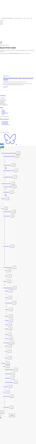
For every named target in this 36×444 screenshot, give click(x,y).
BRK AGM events (6, 192)
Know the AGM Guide (9, 162)
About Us (24, 18)
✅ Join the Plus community (9, 188)
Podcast (28, 18)
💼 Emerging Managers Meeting (10, 168)
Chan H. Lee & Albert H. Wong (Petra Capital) (14, 273)
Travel (6, 324)
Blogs (4, 366)
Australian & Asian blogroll (11, 384)
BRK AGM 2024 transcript (9, 181)
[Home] (0, 18)
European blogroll (10, 375)
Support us (5, 205)
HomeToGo (9, 326)
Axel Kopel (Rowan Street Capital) (11, 228)
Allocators (5, 281)
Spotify (8, 336)
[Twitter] (3, 144)
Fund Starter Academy (7, 196)
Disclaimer (3, 110)
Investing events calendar (9, 389)
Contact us (2, 97)
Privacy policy (4, 111)
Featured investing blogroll (11, 371)
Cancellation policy (5, 123)
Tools (6, 351)
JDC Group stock (10, 313)
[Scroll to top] (1, 147)
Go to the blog (7, 213)
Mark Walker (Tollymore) (9, 265)
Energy (6, 297)
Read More (5, 86)
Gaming (6, 328)
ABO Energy (9, 300)
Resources (2, 20)
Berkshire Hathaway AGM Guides (9, 156)
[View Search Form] (1, 23)
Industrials (7, 320)
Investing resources (7, 342)
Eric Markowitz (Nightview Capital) (11, 243)
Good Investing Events (7, 165)
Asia (6, 270)
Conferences (6, 386)
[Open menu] (1, 42)
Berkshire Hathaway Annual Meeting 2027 (7, 18)
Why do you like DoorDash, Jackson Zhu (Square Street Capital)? (18, 78)
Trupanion (9, 340)
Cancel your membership (5, 124)
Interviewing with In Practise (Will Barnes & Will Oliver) (16, 355)
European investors (7, 246)
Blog (31, 18)
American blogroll (10, 380)
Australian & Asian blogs (9, 382)
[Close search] (2, 412)
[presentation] (19, 64)
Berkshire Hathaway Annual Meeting (13, 360)
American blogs (8, 378)
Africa (6, 275)
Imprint (3, 109)
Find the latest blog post (8, 211)
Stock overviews (6, 407)
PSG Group (9, 295)
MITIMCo (7, 285)
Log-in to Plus (7, 189)
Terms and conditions (5, 122)
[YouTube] (0, 144)
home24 (8, 307)
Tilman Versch (6, 81)
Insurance (7, 338)
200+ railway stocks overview (10, 409)
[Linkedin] (2, 144)
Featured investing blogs (9, 369)
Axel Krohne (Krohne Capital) (12, 279)
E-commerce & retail (8, 302)
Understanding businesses (8, 287)
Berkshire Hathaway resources (9, 170)
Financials (7, 309)
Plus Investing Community (18, 18)
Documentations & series (9, 400)
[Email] (16, 144)
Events (6, 357)
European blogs (7, 373)
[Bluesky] (10, 144)
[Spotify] (1, 144)
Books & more (7, 174)
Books (6, 345)
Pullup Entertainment (10, 331)
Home (3, 150)
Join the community (5, 121)
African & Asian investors (8, 267)
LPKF (8, 322)
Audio (6, 334)
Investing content (6, 396)
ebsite (14, 53)
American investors (6, 75)
